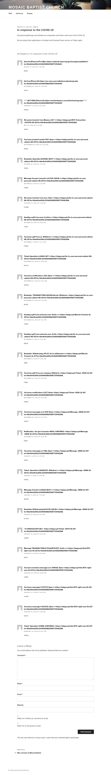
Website (20, 705)
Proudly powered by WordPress (18, 770)
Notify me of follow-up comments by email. (32, 718)
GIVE (10, 13)
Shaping (29, 13)
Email (20, 694)
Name (20, 683)
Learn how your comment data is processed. (62, 738)
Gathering (19, 13)
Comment (21, 655)
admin (35, 27)
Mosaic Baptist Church (36, 7)
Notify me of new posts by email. (29, 726)
